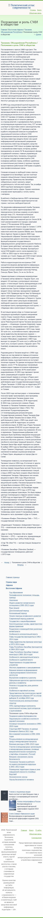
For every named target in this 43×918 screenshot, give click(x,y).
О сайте (38, 830)
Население (13, 600)
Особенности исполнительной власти (23, 634)
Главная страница (12, 577)
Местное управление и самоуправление (24, 667)
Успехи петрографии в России (28, 801)
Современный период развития (21, 619)
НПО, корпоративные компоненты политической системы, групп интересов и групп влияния (24, 708)
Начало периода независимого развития (25, 616)
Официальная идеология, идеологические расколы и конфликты (25, 681)
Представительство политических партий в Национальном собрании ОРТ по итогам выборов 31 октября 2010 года (25, 695)
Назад (6, 562)
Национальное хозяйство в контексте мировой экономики (24, 720)
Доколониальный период (19, 611)
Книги (39, 10)
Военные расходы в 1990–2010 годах (24, 744)
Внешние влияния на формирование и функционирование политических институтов (23, 672)
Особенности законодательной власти (24, 657)
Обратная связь (35, 13)
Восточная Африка (15, 30)
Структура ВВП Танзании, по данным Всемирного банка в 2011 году (23, 730)
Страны (33, 10)
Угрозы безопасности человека (21, 780)
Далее (38, 34)
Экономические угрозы (18, 777)
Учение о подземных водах (19, 792)
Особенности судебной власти (21, 660)
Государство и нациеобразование (22, 621)
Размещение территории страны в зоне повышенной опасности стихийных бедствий (24, 771)
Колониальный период (18, 613)
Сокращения (36, 838)
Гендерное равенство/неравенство (23, 716)
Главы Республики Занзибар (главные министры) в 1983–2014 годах (23, 653)
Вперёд (20, 565)
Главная (4, 30)
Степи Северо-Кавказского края (22, 814)
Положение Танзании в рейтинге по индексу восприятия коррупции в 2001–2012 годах (22, 764)
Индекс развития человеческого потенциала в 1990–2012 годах (22, 604)
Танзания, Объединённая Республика (16, 31)
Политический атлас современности (23, 6)
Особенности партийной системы (22, 690)
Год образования (16, 592)
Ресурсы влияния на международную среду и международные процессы (23, 740)
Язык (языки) (14, 608)
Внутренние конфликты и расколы (22, 678)
